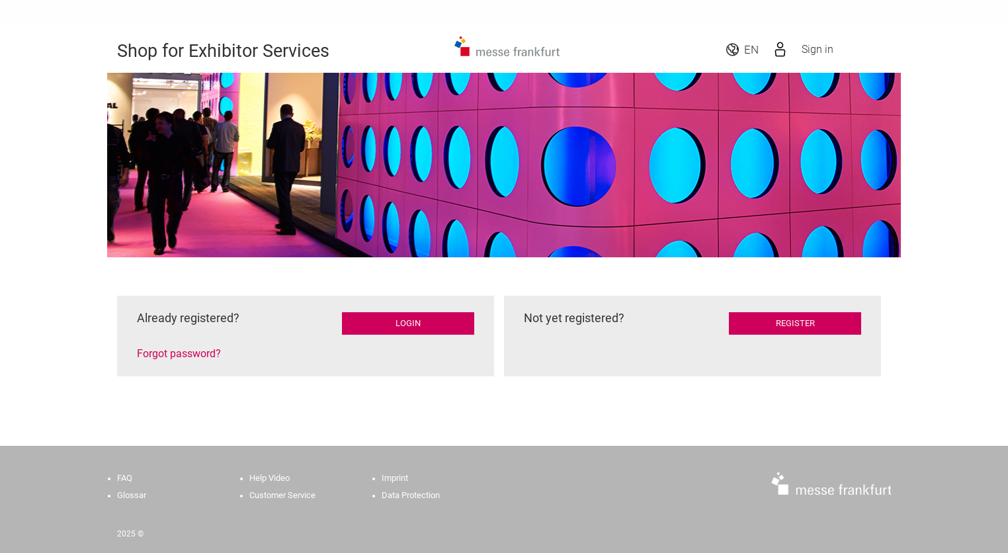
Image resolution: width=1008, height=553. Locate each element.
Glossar (131, 495)
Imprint (395, 478)
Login (408, 323)
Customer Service (282, 495)
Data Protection (411, 495)
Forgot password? (179, 353)
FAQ (124, 478)
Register (795, 323)
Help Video (269, 478)
